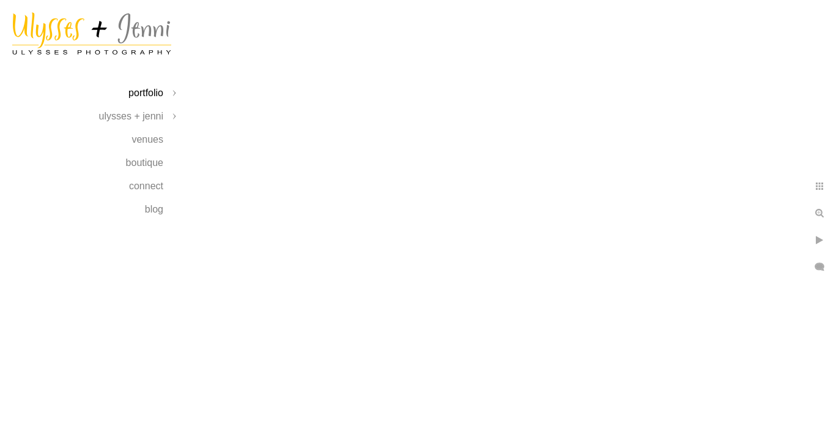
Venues (147, 139)
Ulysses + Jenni (131, 116)
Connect (146, 186)
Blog (154, 209)
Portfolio (145, 93)
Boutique (144, 162)
